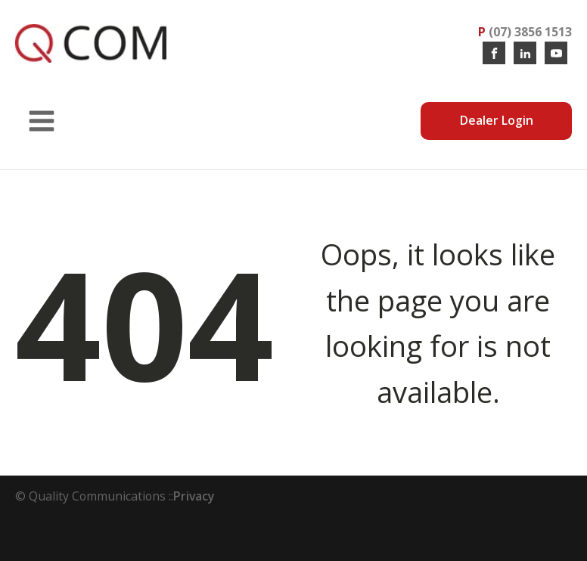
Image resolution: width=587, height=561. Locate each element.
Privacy (194, 496)
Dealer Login (496, 120)
